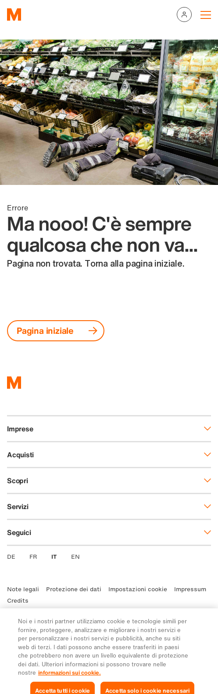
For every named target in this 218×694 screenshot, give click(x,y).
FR (33, 556)
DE (11, 556)
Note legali (23, 589)
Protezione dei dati (73, 589)
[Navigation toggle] (205, 14)
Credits (18, 600)
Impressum (190, 589)
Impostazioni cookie (137, 589)
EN (75, 556)
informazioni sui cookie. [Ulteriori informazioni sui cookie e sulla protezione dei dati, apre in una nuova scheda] (69, 683)
